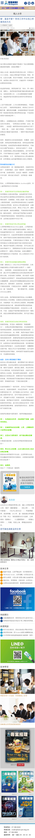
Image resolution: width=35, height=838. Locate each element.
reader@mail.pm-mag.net (20, 829)
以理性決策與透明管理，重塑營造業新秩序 (16, 583)
